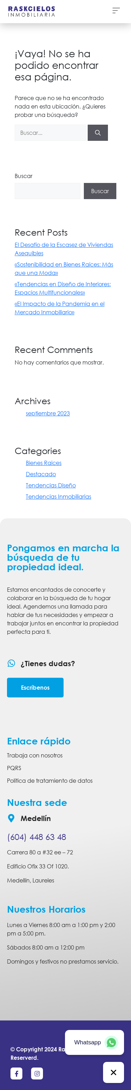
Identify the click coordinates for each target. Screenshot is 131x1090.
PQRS (14, 767)
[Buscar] (98, 133)
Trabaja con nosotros (35, 755)
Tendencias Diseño (51, 485)
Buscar (23, 175)
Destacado (41, 474)
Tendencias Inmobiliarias (58, 496)
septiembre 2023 (48, 413)
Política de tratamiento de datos (50, 780)
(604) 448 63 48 (36, 837)
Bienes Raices (43, 462)
